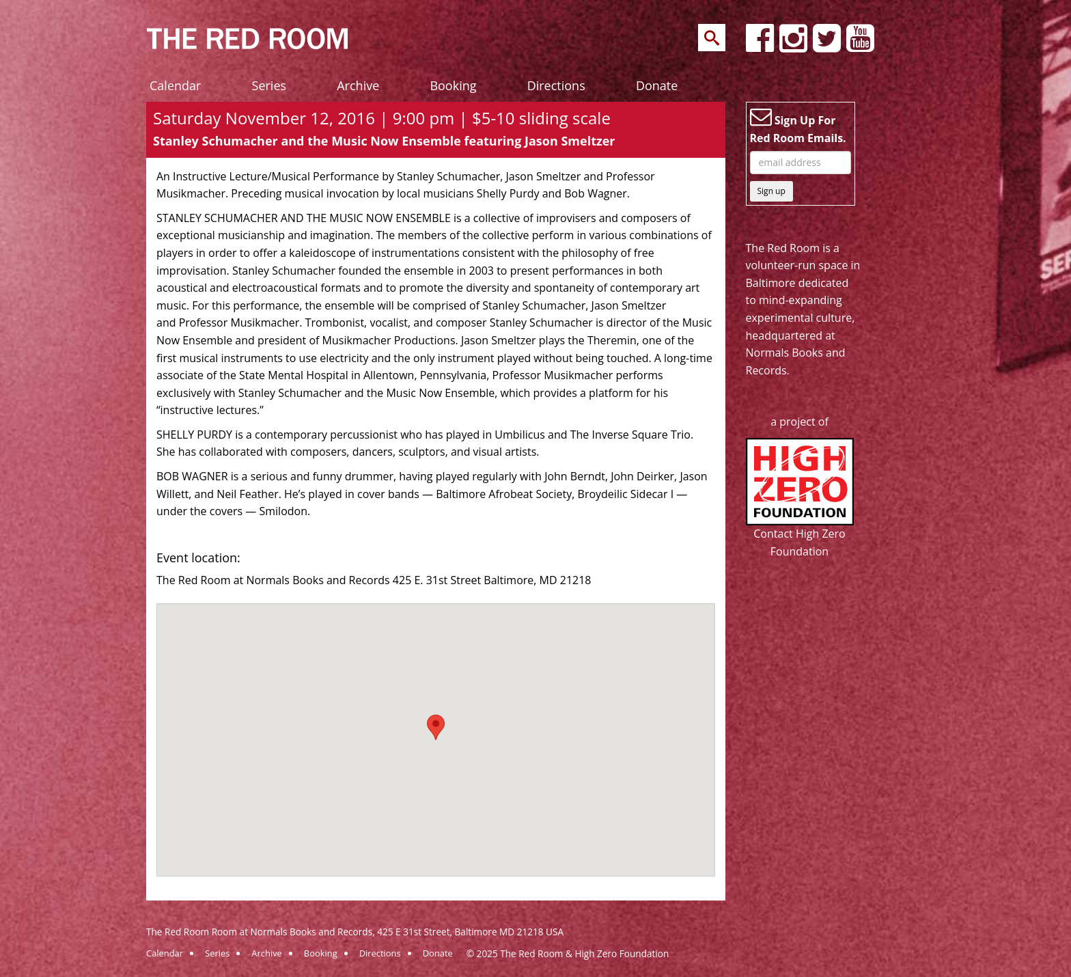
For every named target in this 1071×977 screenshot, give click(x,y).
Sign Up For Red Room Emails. (798, 126)
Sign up (771, 191)
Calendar (175, 85)
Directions (556, 85)
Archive (358, 85)
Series (269, 85)
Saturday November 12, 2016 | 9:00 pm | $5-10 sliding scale (382, 118)
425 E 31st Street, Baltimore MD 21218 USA (470, 931)
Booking (453, 85)
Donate (657, 85)
